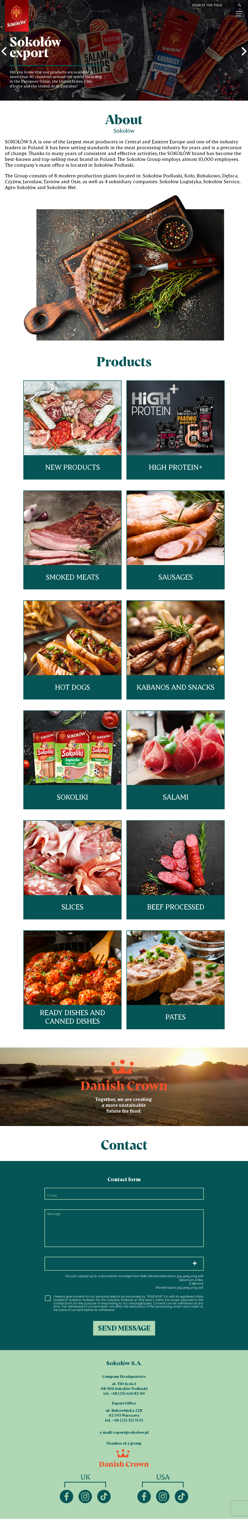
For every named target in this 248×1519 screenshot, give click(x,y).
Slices (72, 870)
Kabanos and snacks (175, 650)
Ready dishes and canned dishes (72, 980)
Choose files (124, 1264)
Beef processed (175, 870)
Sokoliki (72, 760)
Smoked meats (72, 540)
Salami (175, 760)
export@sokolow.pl (131, 1432)
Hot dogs (72, 650)
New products (72, 430)
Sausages (175, 540)
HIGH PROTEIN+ (175, 430)
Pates (175, 980)
